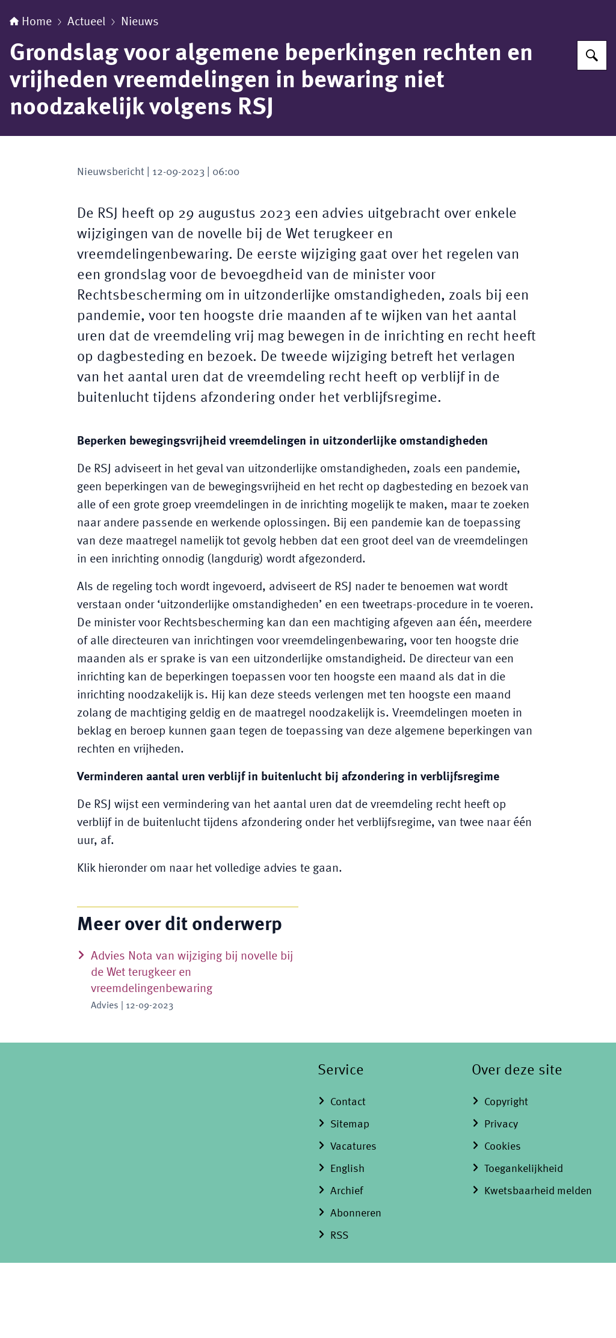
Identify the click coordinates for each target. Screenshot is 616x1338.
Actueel (86, 97)
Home (31, 97)
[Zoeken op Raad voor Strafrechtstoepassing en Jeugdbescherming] (592, 130)
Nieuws (140, 97)
